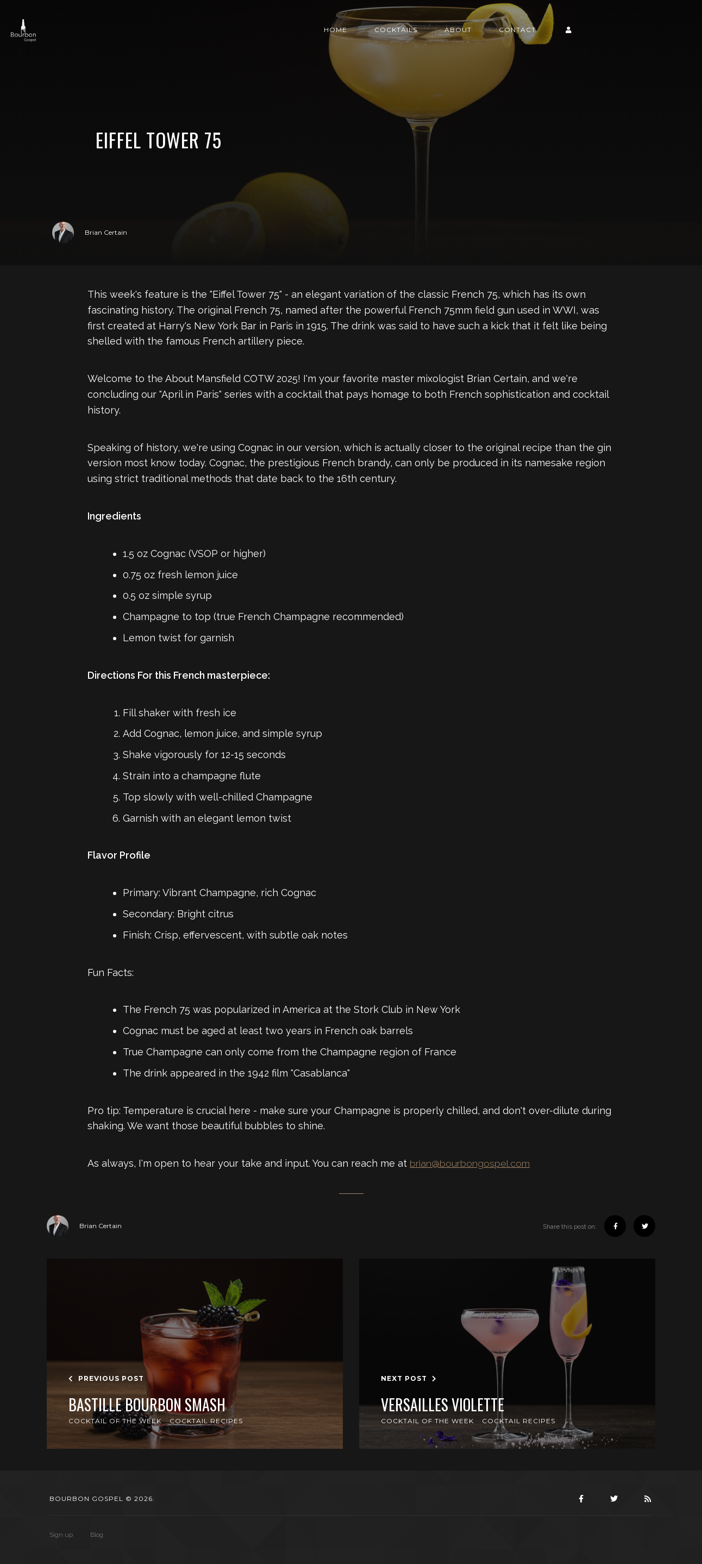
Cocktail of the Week (114, 1421)
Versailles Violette (442, 1405)
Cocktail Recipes (206, 1421)
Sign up (61, 1534)
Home (413, 42)
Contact (594, 42)
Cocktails (473, 42)
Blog (96, 1534)
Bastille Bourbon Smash (146, 1405)
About (535, 42)
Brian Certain (89, 232)
